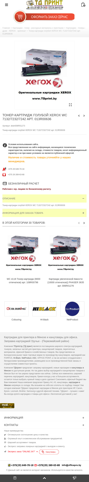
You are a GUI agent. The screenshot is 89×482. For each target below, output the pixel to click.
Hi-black (44, 319)
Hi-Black (17, 358)
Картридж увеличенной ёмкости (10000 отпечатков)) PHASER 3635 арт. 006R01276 (65, 282)
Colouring (16, 319)
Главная (6, 28)
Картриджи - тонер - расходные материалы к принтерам (38, 28)
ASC (34, 358)
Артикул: (6, 126)
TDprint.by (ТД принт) (23, 346)
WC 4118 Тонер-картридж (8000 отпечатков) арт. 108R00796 (23, 281)
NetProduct (72, 319)
